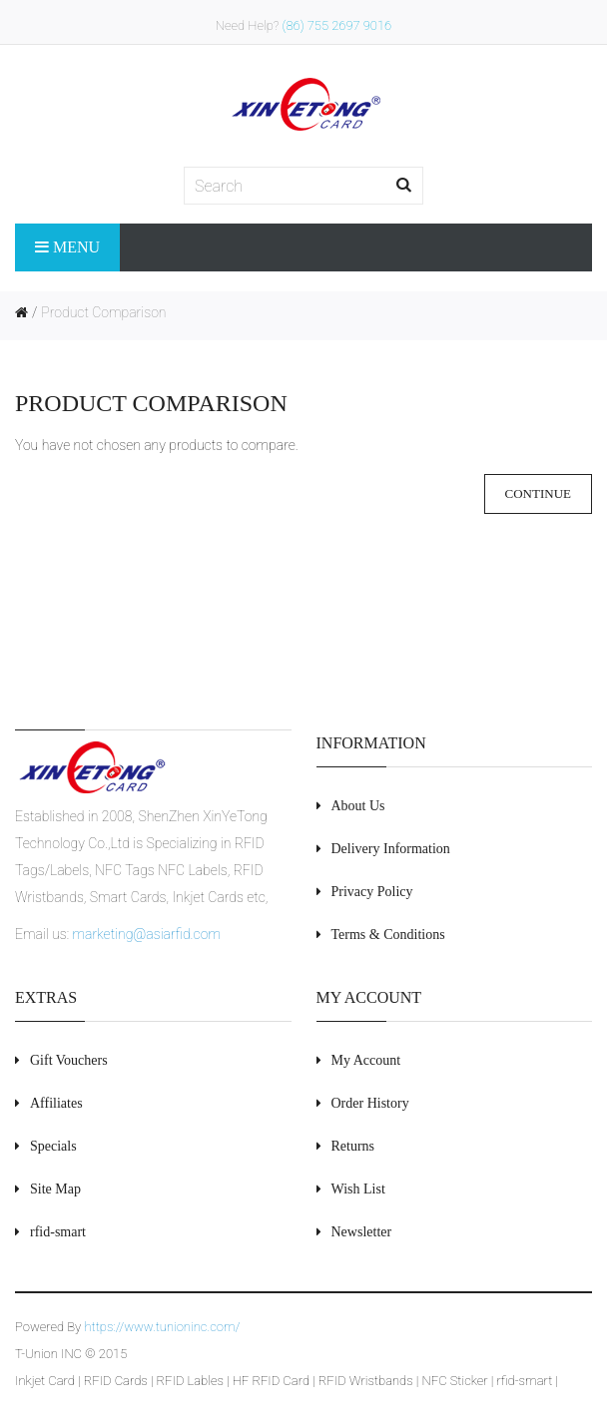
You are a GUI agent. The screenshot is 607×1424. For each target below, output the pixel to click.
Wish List (358, 1189)
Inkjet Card (45, 1380)
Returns (353, 1146)
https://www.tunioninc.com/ (162, 1326)
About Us (358, 805)
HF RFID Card (271, 1380)
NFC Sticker (455, 1380)
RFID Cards (116, 1380)
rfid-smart (525, 1380)
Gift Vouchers (69, 1060)
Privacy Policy (372, 891)
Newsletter (361, 1231)
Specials (53, 1146)
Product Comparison (103, 312)
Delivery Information (390, 848)
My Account (366, 1060)
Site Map (55, 1189)
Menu (67, 246)
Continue (538, 493)
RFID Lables (190, 1380)
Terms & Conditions (388, 934)
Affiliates (56, 1103)
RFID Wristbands (365, 1380)
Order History (370, 1103)
